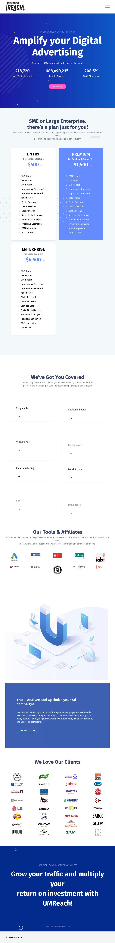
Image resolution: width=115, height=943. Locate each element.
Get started (57, 86)
